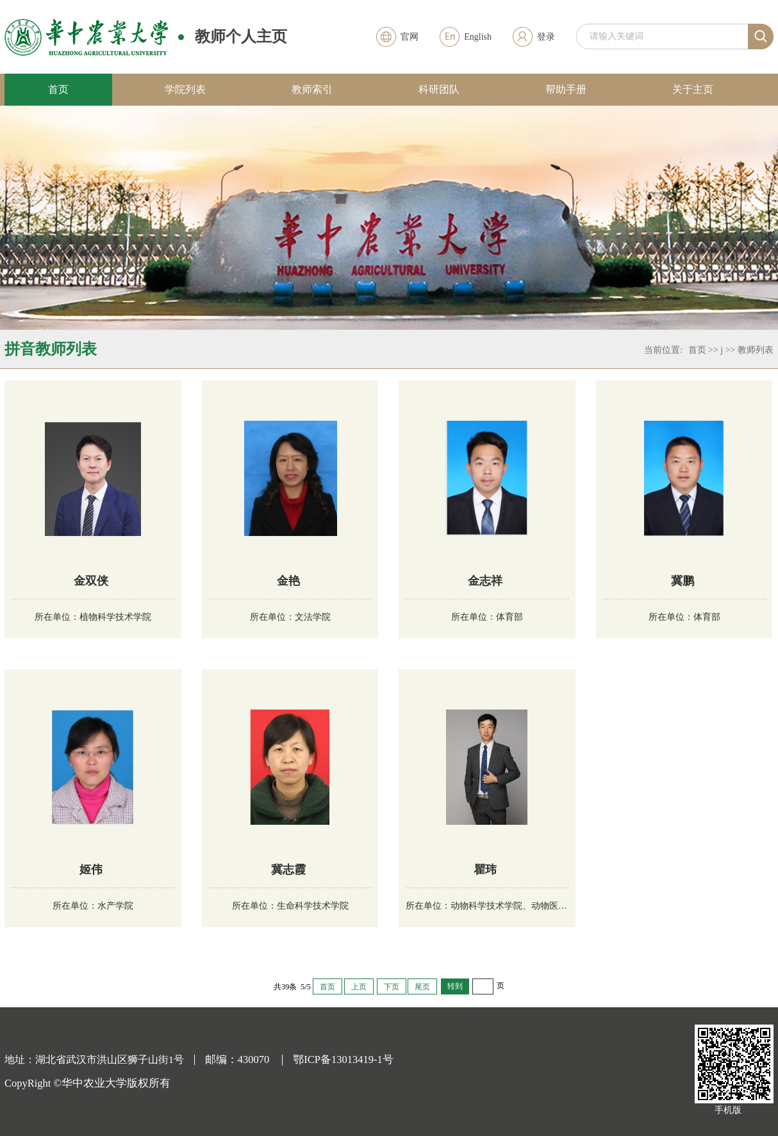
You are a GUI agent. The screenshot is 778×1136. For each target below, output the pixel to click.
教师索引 (312, 89)
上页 (359, 986)
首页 (58, 89)
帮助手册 (565, 89)
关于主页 (692, 89)
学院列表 (185, 89)
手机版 (728, 1110)
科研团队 (438, 89)
